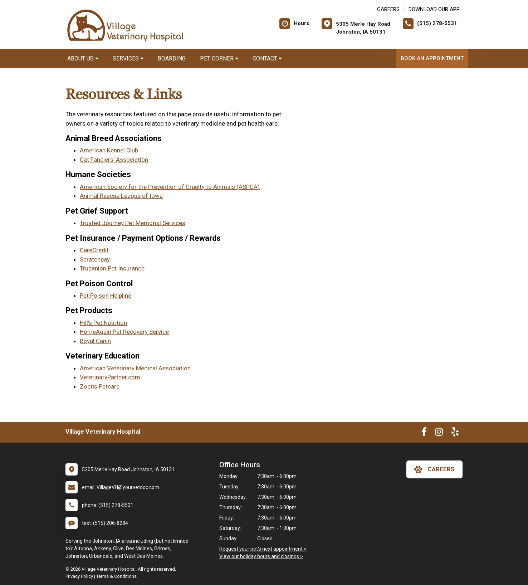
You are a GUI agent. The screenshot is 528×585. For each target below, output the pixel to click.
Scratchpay (95, 259)
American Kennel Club (109, 150)
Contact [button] (267, 58)
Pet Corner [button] (219, 58)
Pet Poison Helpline (105, 295)
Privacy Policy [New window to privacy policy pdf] (79, 576)
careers (434, 469)
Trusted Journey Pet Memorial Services (132, 222)
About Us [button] (82, 58)
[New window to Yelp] (455, 433)
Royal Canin (95, 341)
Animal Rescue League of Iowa (121, 195)
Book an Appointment (432, 58)
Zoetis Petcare (99, 386)
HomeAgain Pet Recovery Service (124, 331)
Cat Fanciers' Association (114, 159)
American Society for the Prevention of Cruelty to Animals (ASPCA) (170, 186)
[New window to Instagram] (438, 433)
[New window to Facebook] (424, 433)
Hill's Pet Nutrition (103, 322)
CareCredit (94, 250)
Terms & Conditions (116, 576)
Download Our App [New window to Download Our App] (434, 9)
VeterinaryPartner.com (110, 377)
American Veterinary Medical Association (135, 368)
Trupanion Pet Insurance (113, 268)
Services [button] (128, 58)
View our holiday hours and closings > (261, 556)
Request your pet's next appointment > (263, 549)
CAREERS (388, 9)
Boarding (172, 58)
